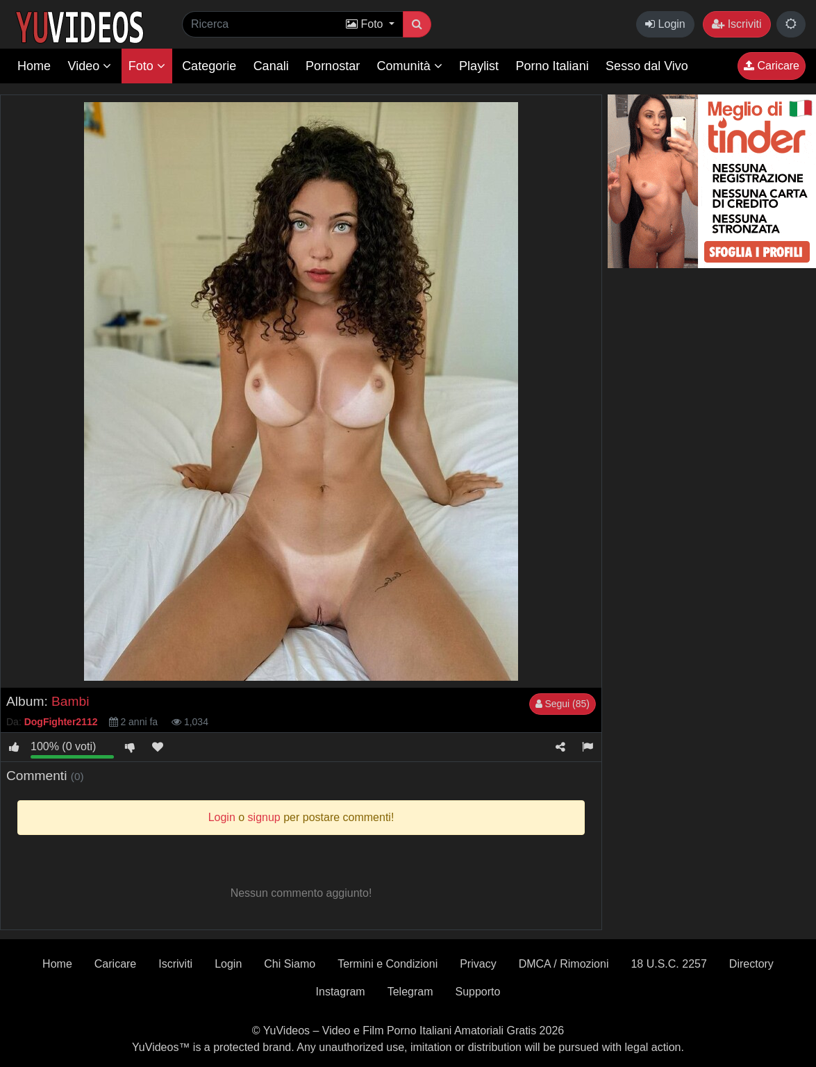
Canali (271, 66)
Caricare (771, 66)
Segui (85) (562, 703)
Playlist (479, 66)
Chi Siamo (289, 964)
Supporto (478, 992)
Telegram (410, 992)
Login (665, 24)
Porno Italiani (552, 66)
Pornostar (333, 66)
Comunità (409, 66)
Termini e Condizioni (388, 964)
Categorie (209, 66)
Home (34, 66)
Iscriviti (736, 24)
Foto (146, 66)
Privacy (478, 964)
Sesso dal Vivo (647, 66)
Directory (751, 964)
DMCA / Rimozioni (564, 964)
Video (89, 66)
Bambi (70, 701)
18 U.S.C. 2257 (668, 964)
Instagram (340, 992)
